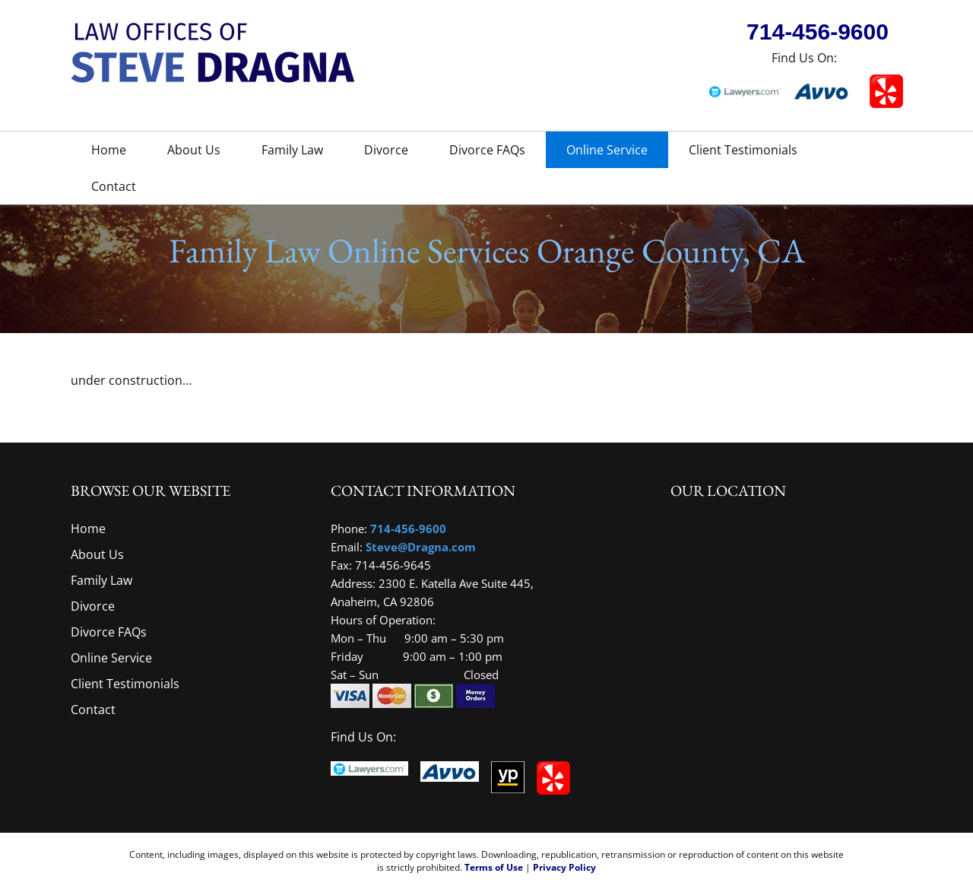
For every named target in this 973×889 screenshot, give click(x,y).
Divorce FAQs (487, 149)
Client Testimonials (743, 149)
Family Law (292, 149)
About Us (193, 149)
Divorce (386, 149)
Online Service (607, 149)
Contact (113, 186)
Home (108, 149)
